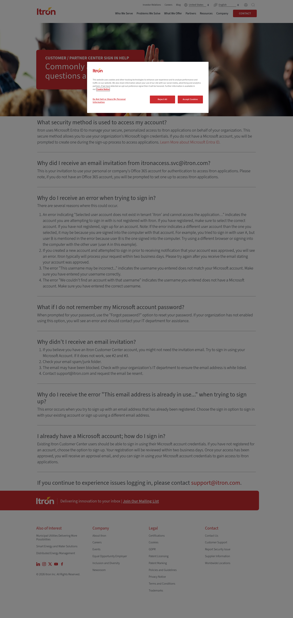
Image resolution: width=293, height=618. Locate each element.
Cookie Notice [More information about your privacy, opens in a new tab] (103, 89)
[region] (148, 87)
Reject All (162, 99)
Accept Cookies (190, 99)
